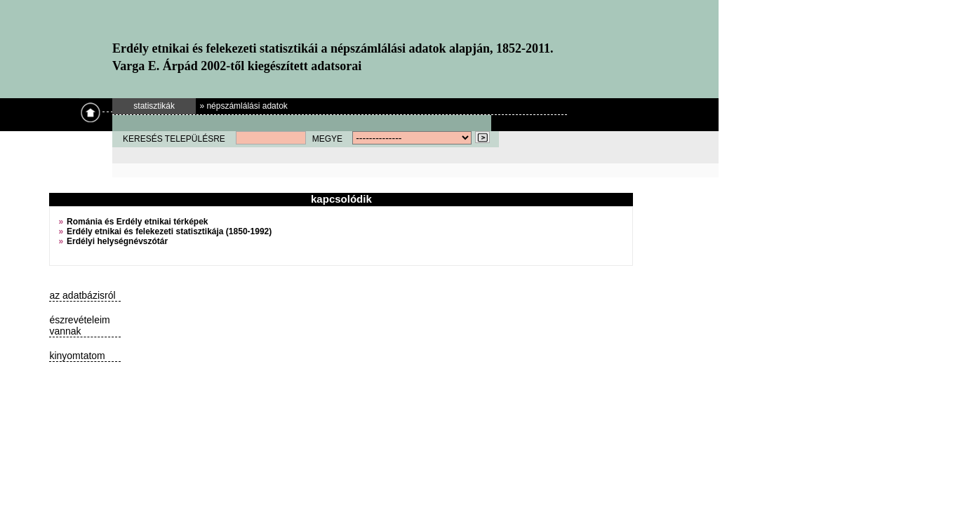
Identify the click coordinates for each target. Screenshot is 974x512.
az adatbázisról (82, 295)
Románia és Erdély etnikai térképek (137, 222)
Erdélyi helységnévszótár (117, 241)
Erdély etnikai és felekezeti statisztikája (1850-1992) (169, 231)
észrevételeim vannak (79, 325)
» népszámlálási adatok (243, 106)
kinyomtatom (77, 355)
